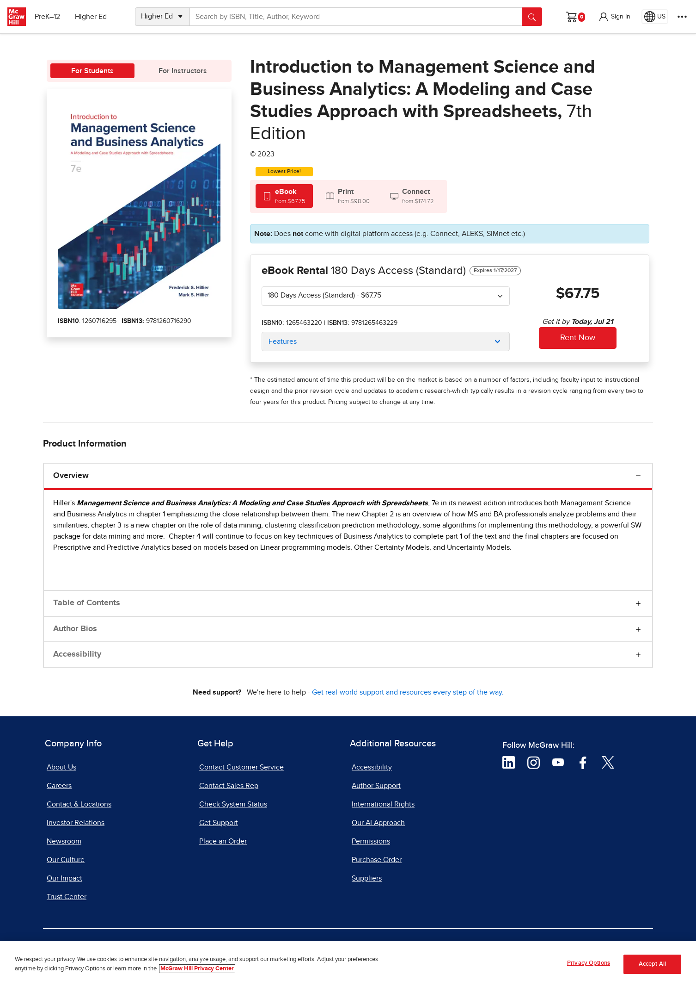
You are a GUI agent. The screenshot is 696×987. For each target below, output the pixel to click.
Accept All (652, 965)
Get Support (218, 822)
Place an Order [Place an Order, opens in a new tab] (223, 841)
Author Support (376, 785)
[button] (614, 16)
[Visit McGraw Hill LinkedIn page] (508, 761)
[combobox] (386, 296)
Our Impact (64, 878)
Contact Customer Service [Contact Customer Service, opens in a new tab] (241, 767)
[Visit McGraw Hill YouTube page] (558, 761)
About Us (61, 767)
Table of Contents (86, 603)
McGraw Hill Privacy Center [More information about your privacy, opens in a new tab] (197, 970)
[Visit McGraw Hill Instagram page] (533, 761)
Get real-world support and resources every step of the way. (408, 692)
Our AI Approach (378, 822)
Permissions (371, 841)
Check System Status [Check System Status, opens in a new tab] (233, 804)
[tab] (284, 196)
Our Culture (66, 859)
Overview (71, 476)
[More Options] (682, 16)
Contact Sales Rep (228, 785)
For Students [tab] (92, 70)
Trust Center (66, 896)
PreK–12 (49, 16)
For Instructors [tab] (183, 70)
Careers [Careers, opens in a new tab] (59, 785)
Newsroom (64, 841)
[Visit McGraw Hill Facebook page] (583, 761)
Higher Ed (93, 16)
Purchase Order (377, 859)
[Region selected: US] (654, 16)
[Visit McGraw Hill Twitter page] (608, 761)
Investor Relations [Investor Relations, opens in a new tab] (75, 822)
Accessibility (77, 654)
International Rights (383, 804)
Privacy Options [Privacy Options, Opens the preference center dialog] (588, 965)
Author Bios (75, 629)
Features (283, 341)
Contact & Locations (79, 804)
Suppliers (367, 878)
